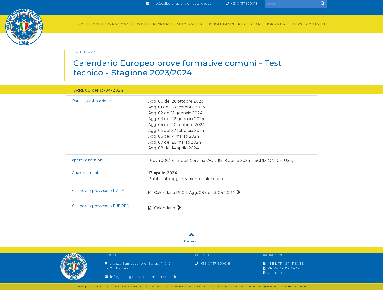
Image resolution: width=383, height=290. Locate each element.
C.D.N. (256, 24)
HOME (83, 24)
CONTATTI (315, 24)
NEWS (296, 24)
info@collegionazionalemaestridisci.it (181, 3)
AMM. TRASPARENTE (283, 263)
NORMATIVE (276, 24)
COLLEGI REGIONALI (154, 24)
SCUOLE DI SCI (221, 24)
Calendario (164, 208)
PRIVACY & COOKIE (283, 268)
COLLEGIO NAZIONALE (113, 24)
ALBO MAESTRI (190, 24)
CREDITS (273, 273)
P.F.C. (242, 24)
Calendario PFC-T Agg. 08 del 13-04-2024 (194, 192)
